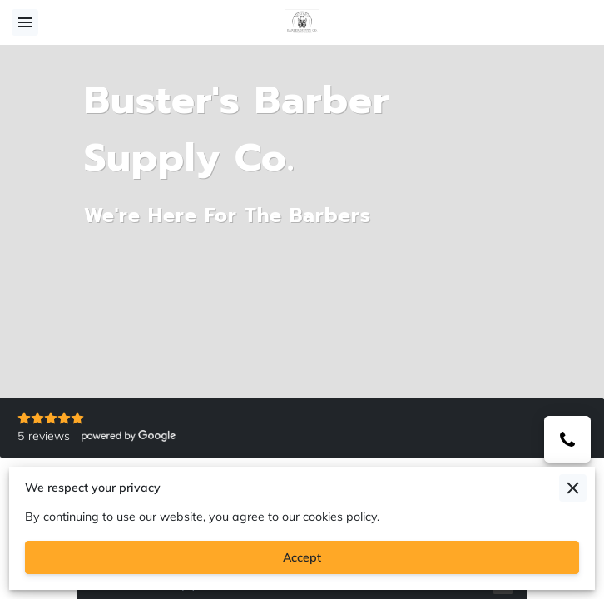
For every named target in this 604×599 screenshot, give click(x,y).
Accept (302, 557)
